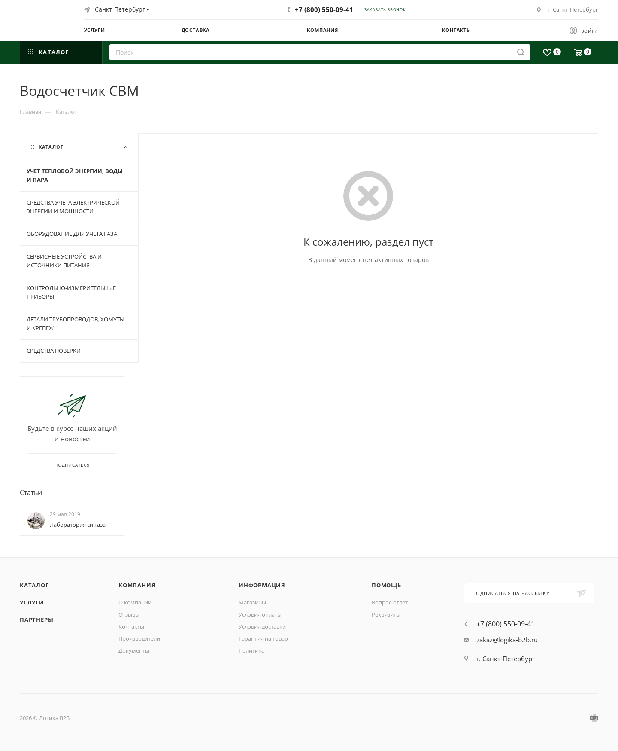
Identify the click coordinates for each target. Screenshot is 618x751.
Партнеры (36, 619)
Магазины (252, 602)
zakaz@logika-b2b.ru (507, 639)
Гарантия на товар (263, 638)
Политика (251, 650)
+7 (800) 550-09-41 (324, 9)
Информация (262, 585)
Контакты (131, 626)
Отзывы (128, 614)
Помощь (386, 585)
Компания (136, 585)
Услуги (32, 602)
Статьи (31, 492)
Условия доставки (262, 626)
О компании (134, 602)
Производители (139, 638)
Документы (133, 650)
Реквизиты (386, 614)
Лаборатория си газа (78, 524)
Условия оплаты (260, 614)
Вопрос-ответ (390, 602)
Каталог (34, 585)
